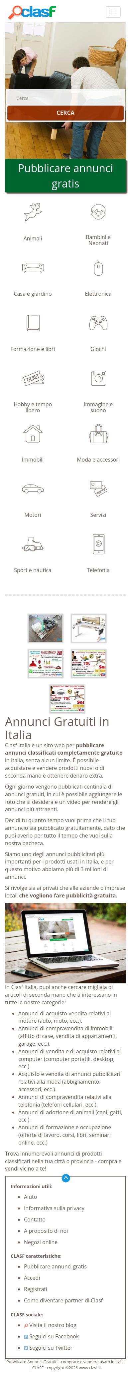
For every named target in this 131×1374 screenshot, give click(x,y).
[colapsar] (113, 12)
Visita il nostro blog (50, 1325)
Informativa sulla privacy (54, 1208)
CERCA (65, 113)
